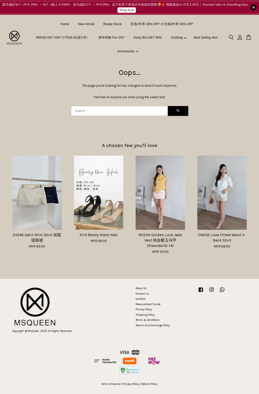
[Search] (119, 111)
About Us (141, 288)
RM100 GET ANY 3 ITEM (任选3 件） (63, 37)
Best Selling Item (206, 37)
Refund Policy (149, 384)
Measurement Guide (148, 304)
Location (141, 298)
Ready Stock (112, 24)
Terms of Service (111, 384)
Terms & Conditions (148, 320)
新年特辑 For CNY (112, 37)
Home (64, 24)
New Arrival (86, 24)
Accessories (127, 51)
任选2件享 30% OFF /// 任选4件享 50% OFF (161, 24)
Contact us (142, 293)
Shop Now (126, 10)
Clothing (179, 37)
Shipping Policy (145, 314)
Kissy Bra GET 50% (148, 37)
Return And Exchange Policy (153, 325)
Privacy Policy (144, 309)
